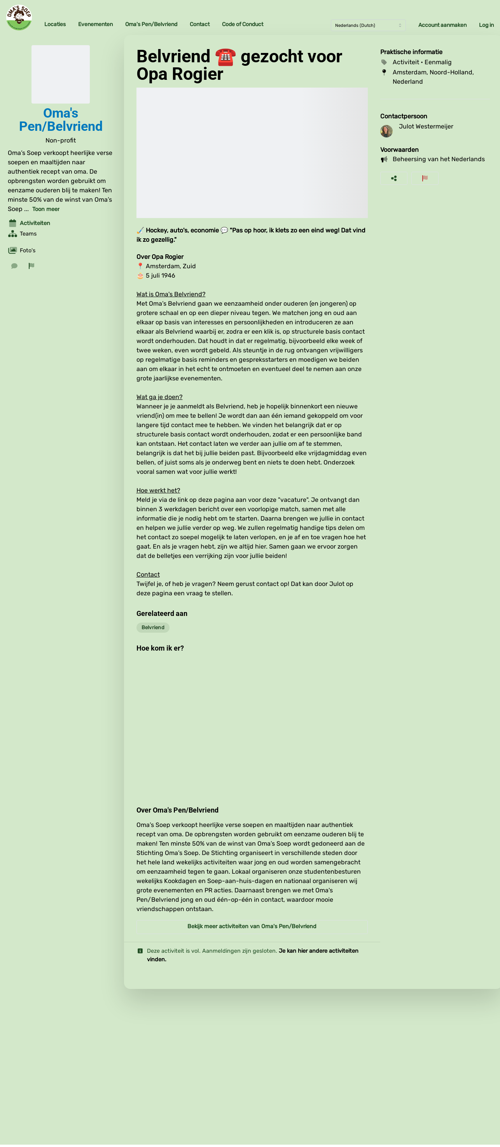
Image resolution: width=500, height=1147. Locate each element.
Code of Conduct (242, 24)
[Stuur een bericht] (14, 266)
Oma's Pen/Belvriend (151, 24)
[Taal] (368, 25)
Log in (486, 25)
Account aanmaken (442, 25)
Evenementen (95, 24)
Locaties (55, 24)
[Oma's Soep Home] (19, 17)
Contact (200, 24)
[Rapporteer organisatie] (31, 266)
